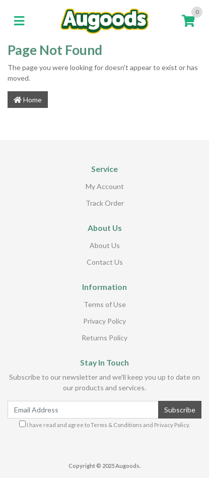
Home (28, 99)
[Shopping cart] (188, 21)
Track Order (105, 203)
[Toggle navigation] (19, 21)
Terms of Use (105, 304)
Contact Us (105, 262)
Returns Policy (104, 337)
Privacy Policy (104, 321)
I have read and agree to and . (104, 424)
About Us (105, 245)
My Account (105, 186)
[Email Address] (83, 410)
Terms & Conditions (116, 425)
